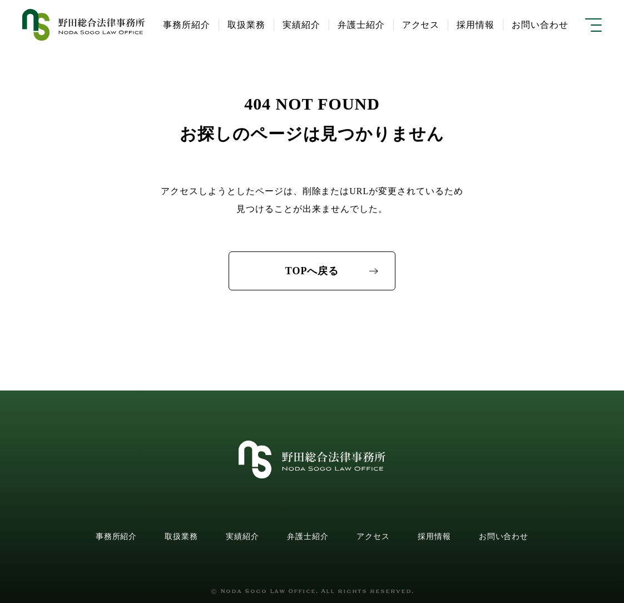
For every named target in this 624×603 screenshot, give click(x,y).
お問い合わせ (504, 536)
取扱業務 (181, 536)
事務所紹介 (116, 536)
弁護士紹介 (308, 536)
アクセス (373, 536)
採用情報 (434, 536)
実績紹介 (242, 536)
